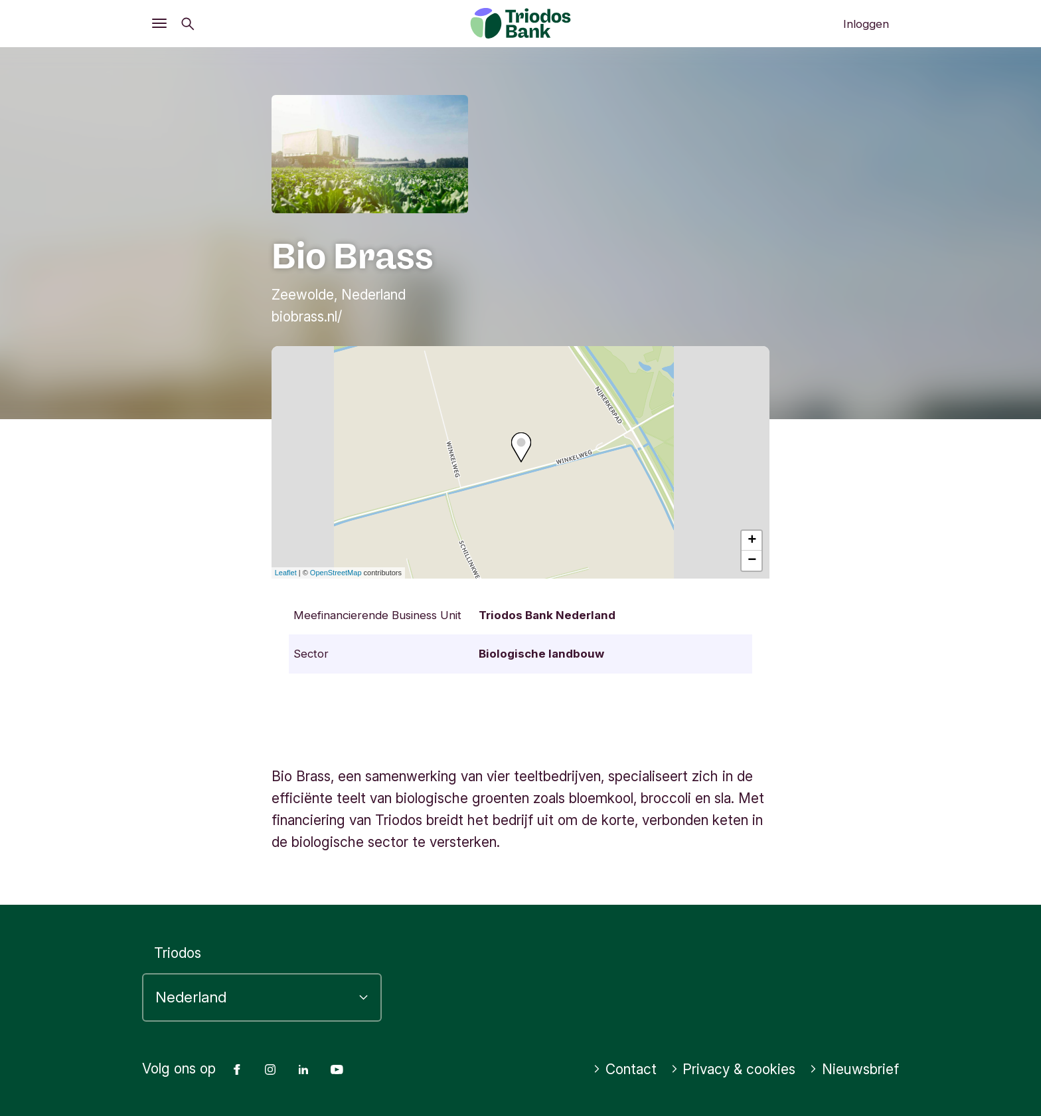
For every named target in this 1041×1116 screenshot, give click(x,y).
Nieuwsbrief (854, 1069)
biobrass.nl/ (307, 316)
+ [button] (752, 541)
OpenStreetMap (336, 573)
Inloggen (866, 24)
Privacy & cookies (733, 1069)
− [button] (752, 561)
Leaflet (286, 573)
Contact (625, 1069)
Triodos (177, 953)
